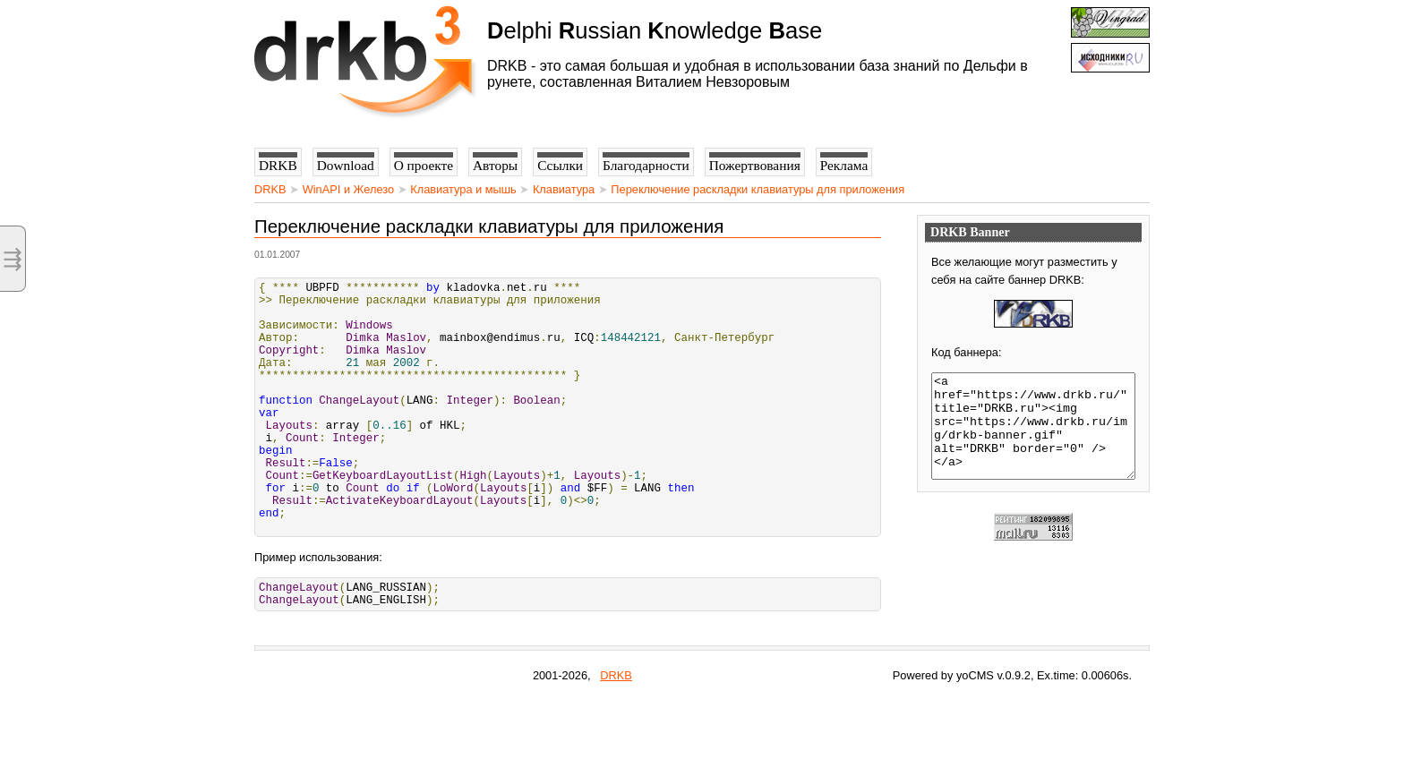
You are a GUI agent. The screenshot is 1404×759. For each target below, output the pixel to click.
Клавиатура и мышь (463, 189)
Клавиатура (564, 189)
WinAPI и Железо (348, 189)
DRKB (270, 189)
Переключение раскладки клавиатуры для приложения (757, 189)
